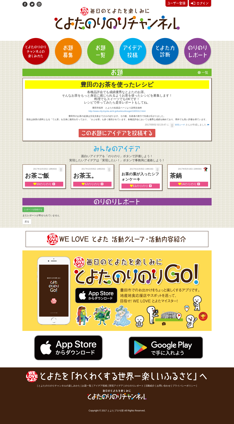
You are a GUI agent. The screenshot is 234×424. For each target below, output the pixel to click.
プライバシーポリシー (184, 385)
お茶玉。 (85, 175)
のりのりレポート (134, 385)
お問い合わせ (164, 385)
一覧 (203, 72)
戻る (27, 221)
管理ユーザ (177, 125)
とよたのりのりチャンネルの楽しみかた (59, 385)
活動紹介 (150, 385)
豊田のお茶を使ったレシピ (117, 84)
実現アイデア (116, 385)
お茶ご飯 (37, 175)
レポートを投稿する (33, 209)
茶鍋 (176, 175)
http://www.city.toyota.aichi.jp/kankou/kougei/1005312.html (117, 111)
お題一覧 (86, 385)
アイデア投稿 (100, 385)
